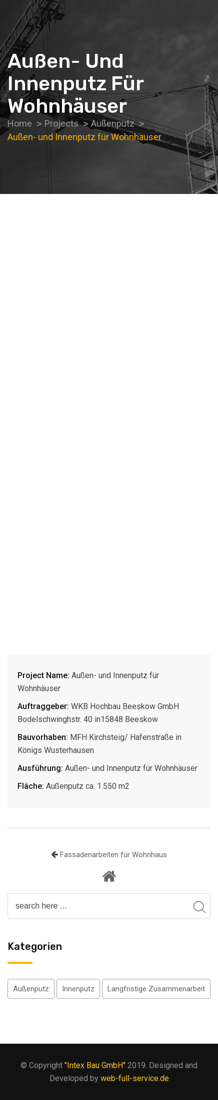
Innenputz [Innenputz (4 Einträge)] (78, 988)
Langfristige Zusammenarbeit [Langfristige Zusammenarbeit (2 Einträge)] (156, 988)
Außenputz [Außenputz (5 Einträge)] (31, 988)
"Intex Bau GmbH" (95, 1065)
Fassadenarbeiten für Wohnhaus (113, 854)
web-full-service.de (134, 1078)
